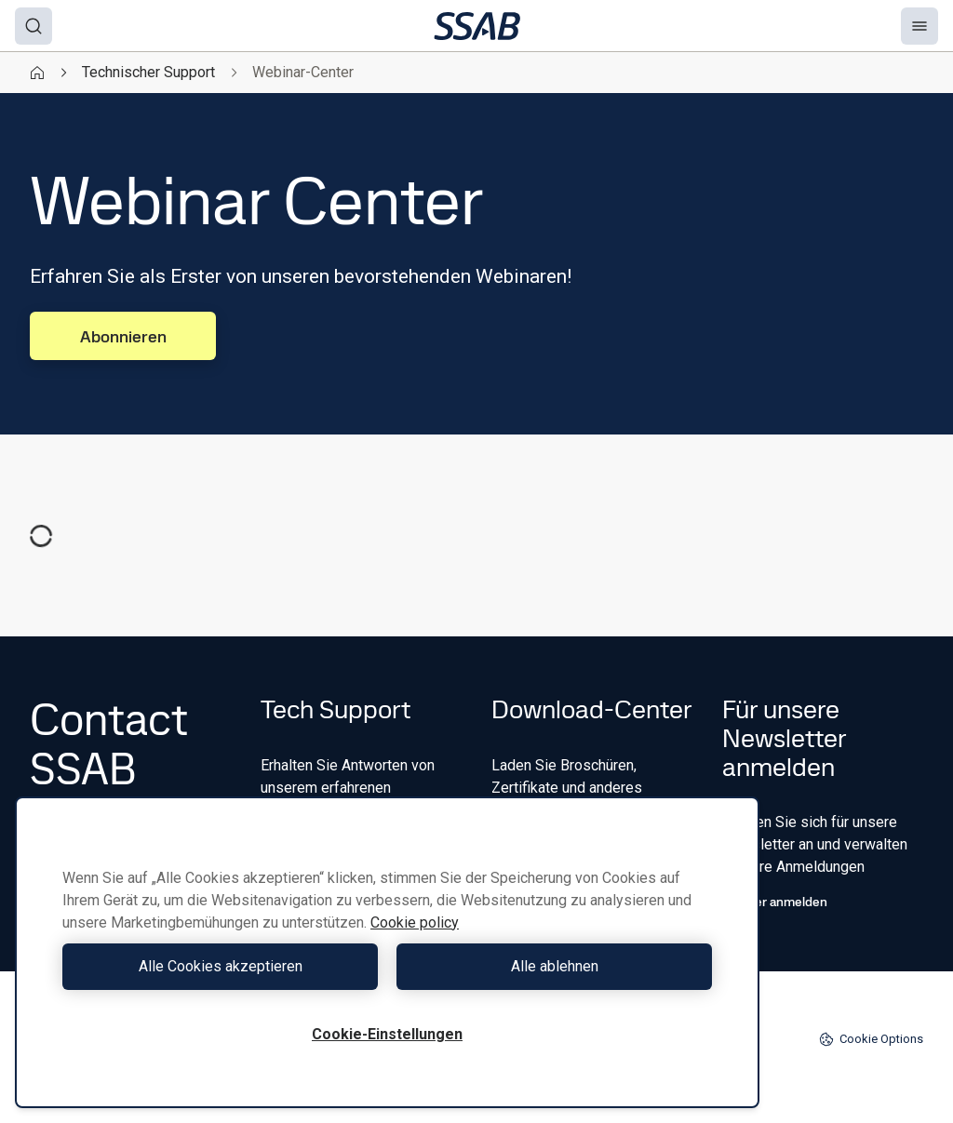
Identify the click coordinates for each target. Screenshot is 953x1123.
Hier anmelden (774, 901)
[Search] (33, 26)
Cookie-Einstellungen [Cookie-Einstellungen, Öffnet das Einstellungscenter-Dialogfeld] (387, 1034)
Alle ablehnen (554, 966)
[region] (387, 952)
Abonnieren (123, 336)
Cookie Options (871, 1039)
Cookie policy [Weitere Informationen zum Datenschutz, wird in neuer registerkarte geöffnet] (414, 922)
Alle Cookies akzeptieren (220, 966)
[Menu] (919, 26)
